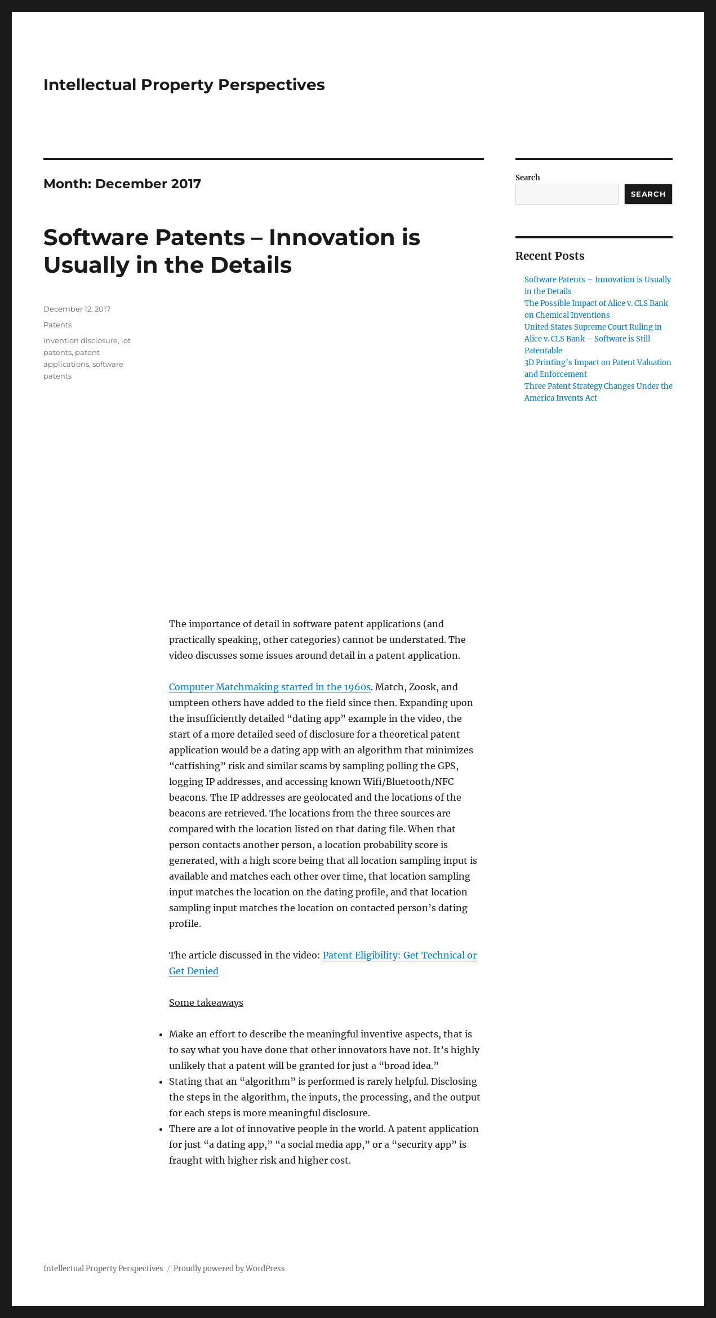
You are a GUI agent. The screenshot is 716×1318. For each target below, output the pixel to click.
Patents (57, 324)
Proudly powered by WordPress (229, 1268)
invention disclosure (80, 340)
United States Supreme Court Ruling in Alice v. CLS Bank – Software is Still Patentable (593, 339)
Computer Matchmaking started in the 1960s (270, 687)
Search (527, 178)
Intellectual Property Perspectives (184, 84)
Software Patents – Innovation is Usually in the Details (231, 250)
